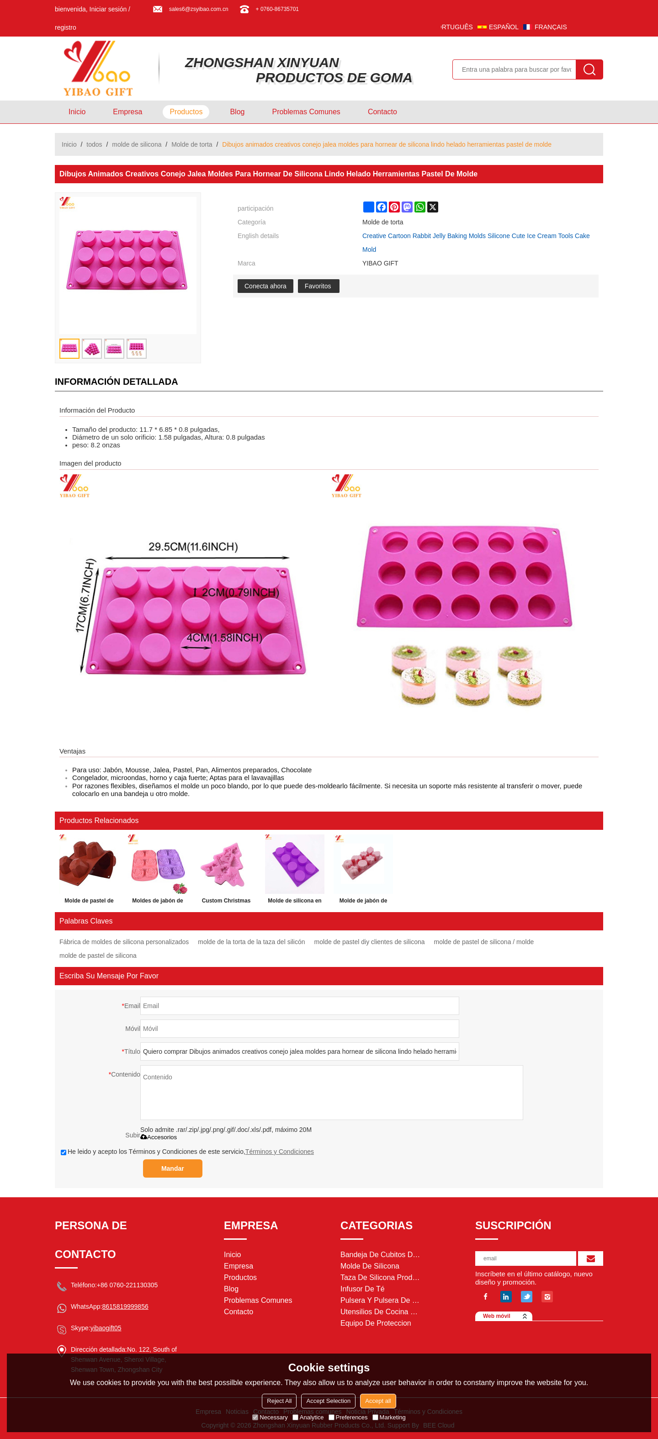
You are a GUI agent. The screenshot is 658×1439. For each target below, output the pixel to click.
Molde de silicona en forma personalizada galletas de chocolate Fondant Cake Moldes (294, 902)
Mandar (172, 1168)
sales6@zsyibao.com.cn (198, 9)
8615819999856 (125, 1306)
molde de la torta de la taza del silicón (251, 941)
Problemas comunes (306, 112)
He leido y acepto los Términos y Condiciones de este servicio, (187, 1151)
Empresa (127, 112)
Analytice (308, 1417)
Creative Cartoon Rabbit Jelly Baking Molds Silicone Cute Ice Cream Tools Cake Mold (476, 242)
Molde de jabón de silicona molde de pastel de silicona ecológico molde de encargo (363, 902)
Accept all (378, 1400)
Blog (237, 112)
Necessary (269, 1417)
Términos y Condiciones (279, 1151)
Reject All (279, 1400)
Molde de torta (191, 144)
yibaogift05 (106, 1328)
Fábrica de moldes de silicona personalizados (124, 941)
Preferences (348, 1417)
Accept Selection (328, 1400)
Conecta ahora (265, 286)
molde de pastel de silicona (98, 955)
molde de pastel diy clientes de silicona (369, 941)
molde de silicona (136, 144)
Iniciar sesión (108, 9)
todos (94, 144)
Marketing (389, 1417)
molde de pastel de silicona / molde (484, 941)
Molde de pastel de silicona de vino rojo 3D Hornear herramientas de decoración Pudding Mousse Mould (89, 902)
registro (65, 27)
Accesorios (158, 1137)
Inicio (77, 112)
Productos (186, 112)
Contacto (382, 112)
